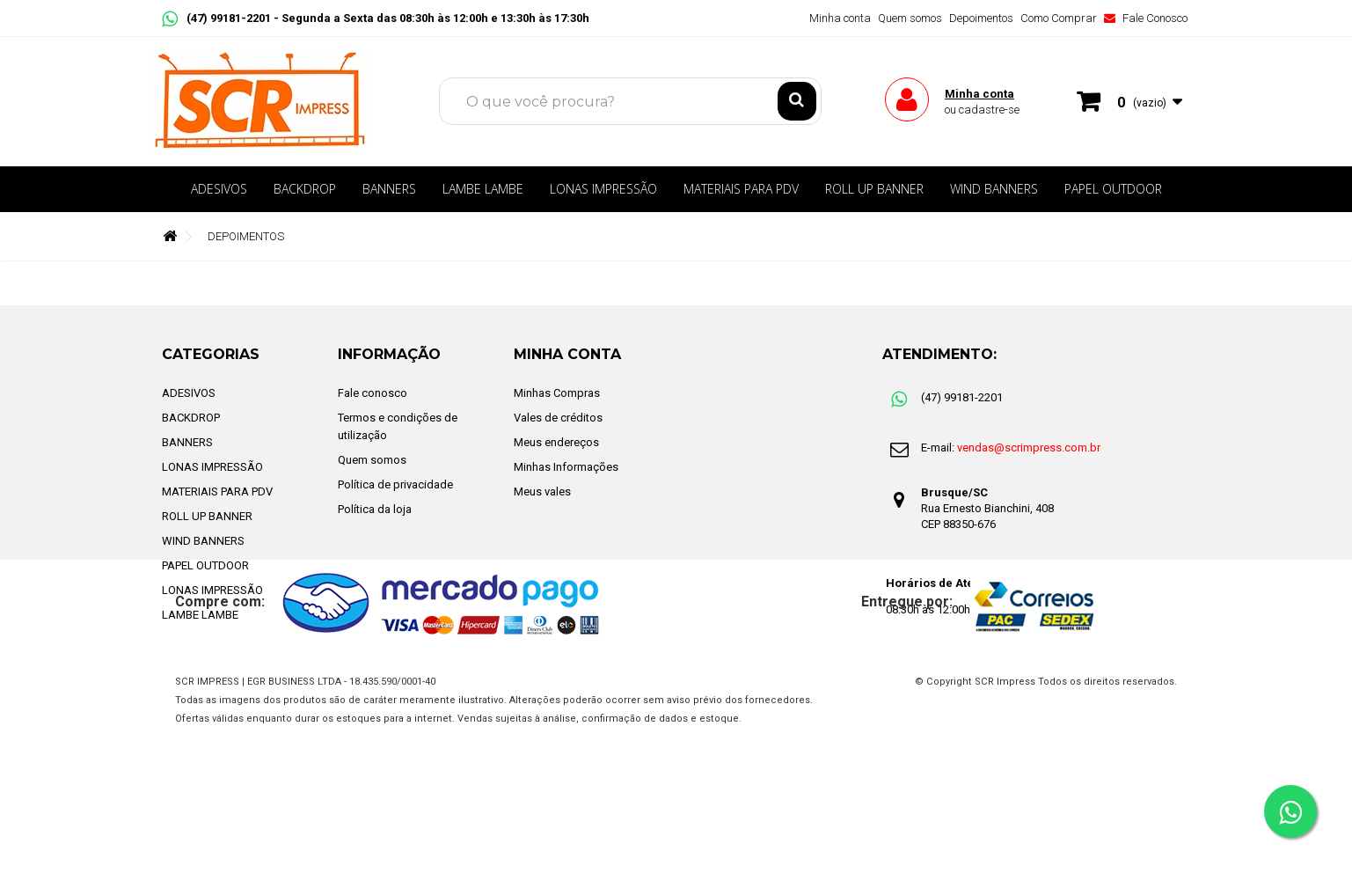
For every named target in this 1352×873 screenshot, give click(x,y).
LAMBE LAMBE (482, 188)
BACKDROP (305, 188)
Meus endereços (556, 442)
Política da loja (375, 509)
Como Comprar (1058, 18)
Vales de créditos (558, 417)
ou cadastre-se (982, 109)
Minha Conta (567, 354)
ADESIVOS (219, 188)
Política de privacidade (395, 484)
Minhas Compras (557, 393)
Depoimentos (981, 18)
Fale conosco (372, 393)
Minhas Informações (566, 466)
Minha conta (840, 18)
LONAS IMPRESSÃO (603, 188)
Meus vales (542, 491)
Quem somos (910, 18)
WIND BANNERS (994, 188)
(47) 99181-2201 (218, 18)
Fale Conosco (1146, 18)
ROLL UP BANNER (874, 188)
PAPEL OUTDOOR (1113, 188)
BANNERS (389, 188)
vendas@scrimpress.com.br (1028, 447)
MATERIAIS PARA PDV (741, 188)
